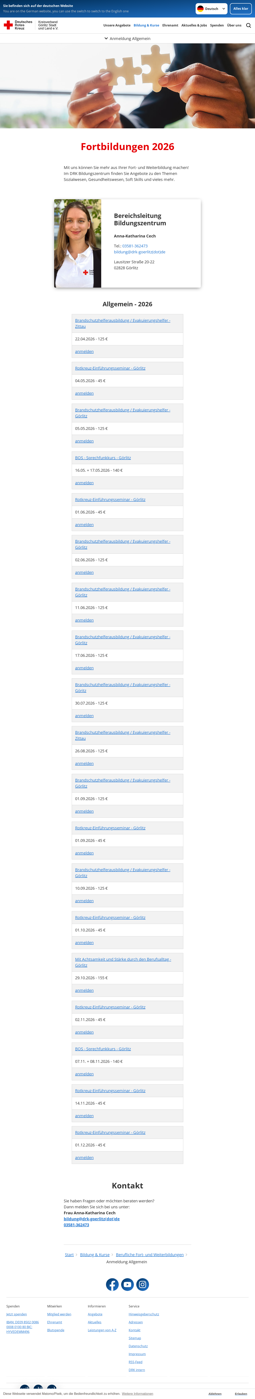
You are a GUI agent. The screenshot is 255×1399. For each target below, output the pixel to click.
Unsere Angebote (116, 25)
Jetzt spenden (16, 1314)
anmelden (84, 351)
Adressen (136, 1322)
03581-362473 (135, 246)
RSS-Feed (135, 1362)
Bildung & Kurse (146, 25)
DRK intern (137, 1370)
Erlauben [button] (241, 1393)
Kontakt (134, 1330)
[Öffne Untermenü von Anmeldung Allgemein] (127, 38)
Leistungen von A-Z (102, 1330)
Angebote (95, 1314)
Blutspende (55, 1330)
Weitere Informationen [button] (137, 1393)
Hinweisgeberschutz (144, 1314)
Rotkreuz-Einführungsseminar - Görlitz (110, 368)
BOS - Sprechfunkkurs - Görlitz (103, 457)
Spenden (217, 25)
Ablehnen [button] (215, 1393)
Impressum (137, 1354)
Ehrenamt (170, 25)
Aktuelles (94, 1322)
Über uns (234, 25)
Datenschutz (138, 1346)
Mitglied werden (59, 1314)
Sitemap (135, 1338)
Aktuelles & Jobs (194, 25)
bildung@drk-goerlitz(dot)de (139, 252)
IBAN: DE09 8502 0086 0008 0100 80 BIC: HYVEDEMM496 (22, 1327)
